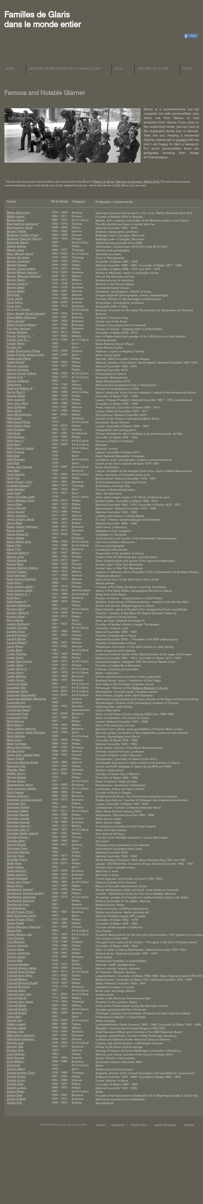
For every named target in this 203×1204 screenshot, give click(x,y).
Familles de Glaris (37, 14)
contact (181, 140)
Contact (101, 1124)
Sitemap (189, 1124)
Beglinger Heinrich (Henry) (24, 238)
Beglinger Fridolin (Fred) (23, 235)
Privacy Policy (138, 1124)
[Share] (191, 36)
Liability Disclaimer (165, 1124)
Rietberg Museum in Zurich (150, 688)
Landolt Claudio (17, 627)
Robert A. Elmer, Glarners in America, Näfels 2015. (126, 181)
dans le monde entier (42, 24)
